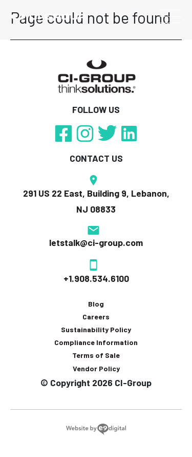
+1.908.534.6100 (96, 278)
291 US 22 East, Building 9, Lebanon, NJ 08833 (96, 201)
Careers (96, 316)
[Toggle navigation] (170, 16)
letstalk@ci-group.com (96, 242)
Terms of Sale (96, 355)
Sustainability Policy (96, 329)
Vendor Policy (96, 368)
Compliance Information (96, 342)
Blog (96, 303)
